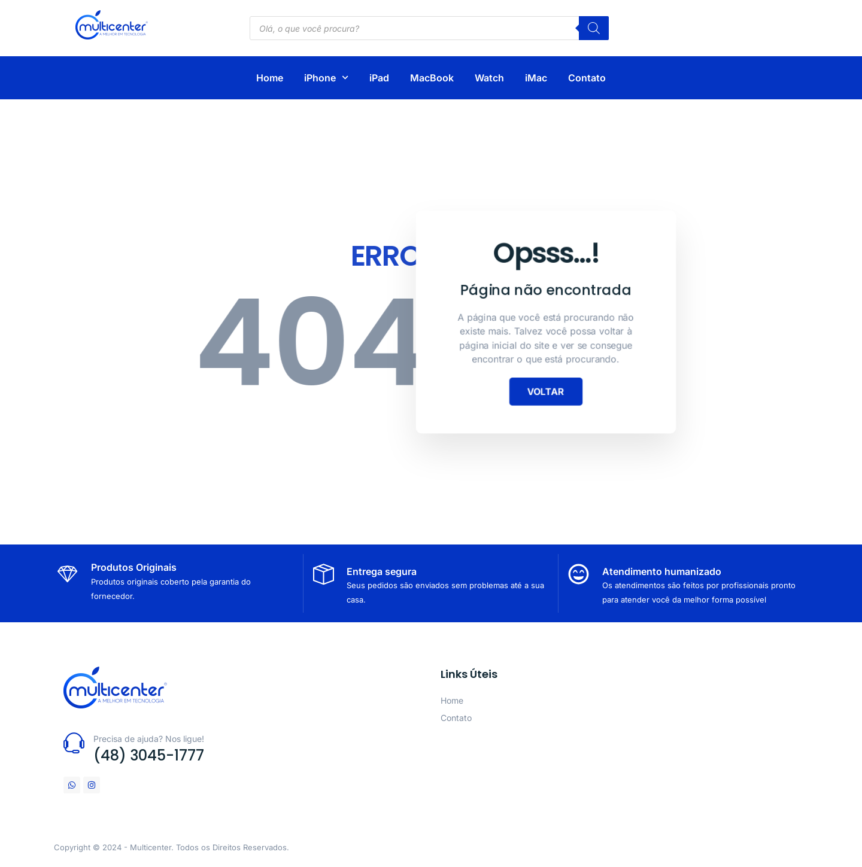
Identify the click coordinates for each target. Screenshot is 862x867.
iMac (536, 78)
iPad (379, 78)
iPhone (326, 77)
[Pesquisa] (594, 28)
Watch (489, 78)
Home (269, 78)
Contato (587, 78)
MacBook (432, 78)
